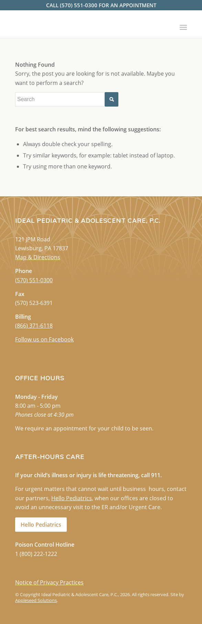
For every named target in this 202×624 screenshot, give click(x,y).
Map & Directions (37, 257)
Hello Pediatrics (71, 498)
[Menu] (183, 25)
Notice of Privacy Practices (49, 582)
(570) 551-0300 (34, 280)
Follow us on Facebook (44, 339)
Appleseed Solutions (36, 600)
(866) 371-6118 (34, 325)
